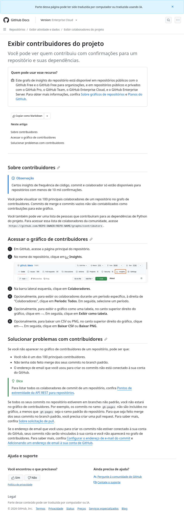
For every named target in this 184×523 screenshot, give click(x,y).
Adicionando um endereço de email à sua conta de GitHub (50, 443)
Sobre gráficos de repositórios (103, 94)
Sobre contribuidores (34, 167)
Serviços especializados (103, 508)
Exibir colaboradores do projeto (84, 29)
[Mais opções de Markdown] (47, 116)
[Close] (173, 6)
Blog (125, 508)
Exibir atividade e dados (44, 29)
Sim (15, 477)
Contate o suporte (107, 482)
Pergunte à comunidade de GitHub (118, 476)
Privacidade (56, 508)
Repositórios (17, 29)
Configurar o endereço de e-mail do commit (98, 438)
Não (32, 477)
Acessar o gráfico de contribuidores (50, 239)
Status (70, 508)
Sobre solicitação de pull (36, 421)
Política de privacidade (20, 484)
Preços (81, 508)
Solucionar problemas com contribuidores (57, 339)
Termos (40, 508)
